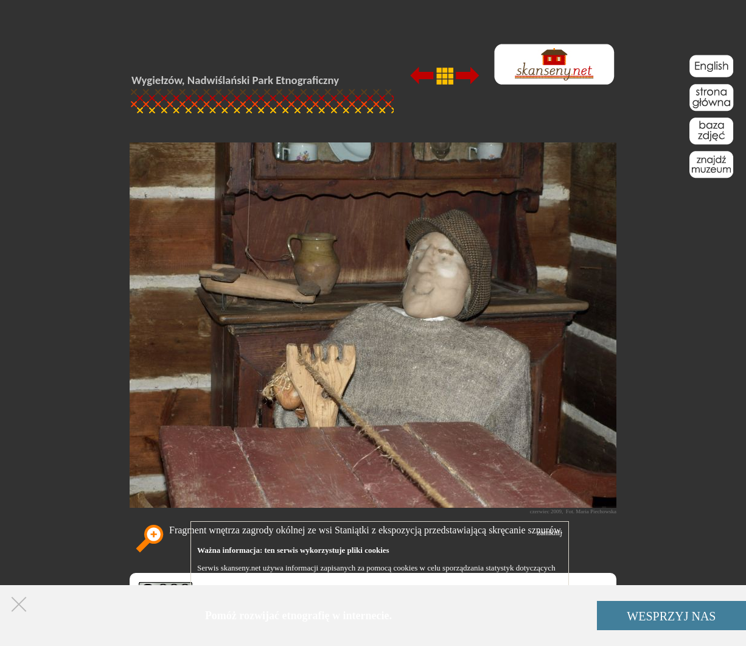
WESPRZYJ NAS (671, 616)
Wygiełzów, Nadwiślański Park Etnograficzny (235, 80)
